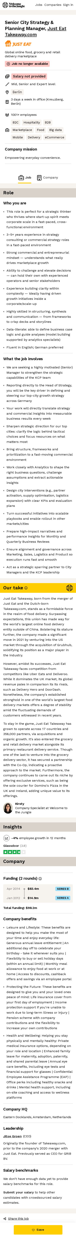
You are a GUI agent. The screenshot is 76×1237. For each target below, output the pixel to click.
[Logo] (13, 5)
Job (24, 177)
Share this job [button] (16, 1218)
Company (47, 177)
